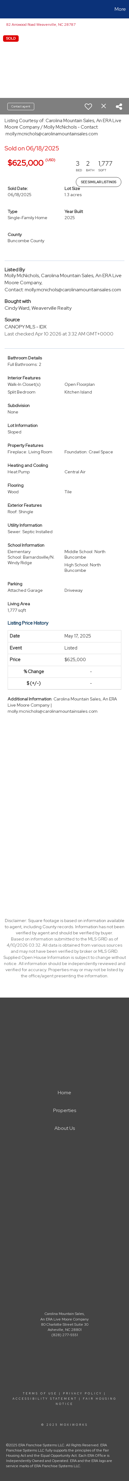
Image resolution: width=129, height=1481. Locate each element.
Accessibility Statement (45, 1399)
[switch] (88, 106)
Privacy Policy (82, 1393)
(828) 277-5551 (64, 1334)
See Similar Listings (98, 182)
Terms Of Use (40, 1393)
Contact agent (20, 106)
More (120, 9)
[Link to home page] (5, 9)
